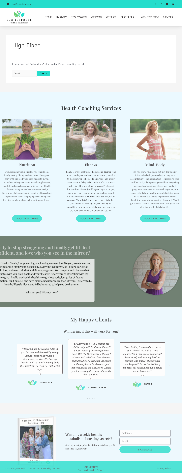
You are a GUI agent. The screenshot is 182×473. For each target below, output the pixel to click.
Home (48, 22)
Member (169, 22)
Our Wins (96, 22)
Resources (129, 22)
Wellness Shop (150, 22)
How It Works (79, 22)
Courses (111, 22)
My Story (61, 22)
